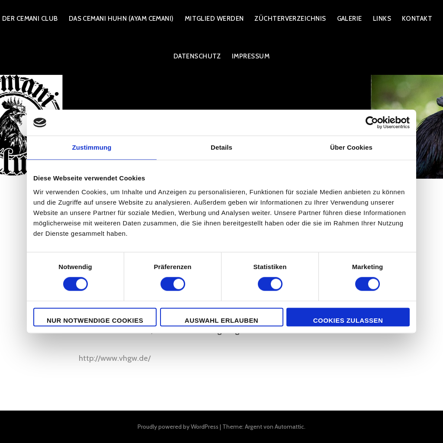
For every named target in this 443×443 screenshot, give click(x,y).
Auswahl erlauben (221, 320)
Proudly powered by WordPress (178, 426)
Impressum (251, 56)
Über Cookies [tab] (351, 147)
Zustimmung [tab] (92, 147)
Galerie (349, 18)
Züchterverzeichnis (290, 18)
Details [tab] (221, 147)
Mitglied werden (214, 18)
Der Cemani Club (30, 18)
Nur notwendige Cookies (95, 320)
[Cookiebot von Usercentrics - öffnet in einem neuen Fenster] (372, 122)
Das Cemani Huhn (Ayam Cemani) (121, 18)
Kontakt (417, 18)
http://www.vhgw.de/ (115, 358)
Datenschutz (197, 56)
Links (382, 18)
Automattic (289, 426)
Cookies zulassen (348, 320)
